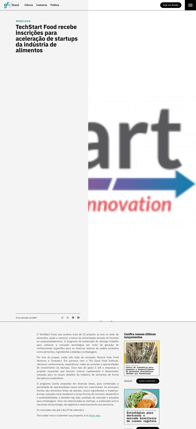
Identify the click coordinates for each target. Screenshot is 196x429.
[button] (62, 318)
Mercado (23, 21)
